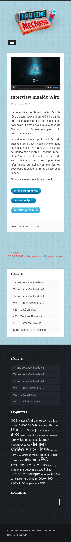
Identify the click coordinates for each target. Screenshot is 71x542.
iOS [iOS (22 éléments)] (15, 434)
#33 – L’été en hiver (24, 309)
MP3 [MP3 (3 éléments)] (21, 460)
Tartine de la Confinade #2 (28, 289)
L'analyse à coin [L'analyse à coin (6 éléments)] (21, 445)
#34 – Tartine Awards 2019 (28, 302)
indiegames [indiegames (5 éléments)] (46, 430)
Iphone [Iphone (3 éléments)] (28, 435)
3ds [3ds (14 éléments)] (14, 420)
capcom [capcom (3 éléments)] (14, 425)
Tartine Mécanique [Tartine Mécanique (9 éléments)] (25, 474)
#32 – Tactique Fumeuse (27, 316)
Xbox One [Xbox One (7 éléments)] (18, 483)
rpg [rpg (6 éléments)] (54, 465)
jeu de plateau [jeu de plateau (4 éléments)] (49, 435)
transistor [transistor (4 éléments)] (46, 474)
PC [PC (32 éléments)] (44, 459)
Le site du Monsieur (26, 190)
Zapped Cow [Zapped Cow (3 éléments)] (31, 483)
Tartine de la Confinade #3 (28, 282)
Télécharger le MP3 (26, 210)
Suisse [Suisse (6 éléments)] (48, 469)
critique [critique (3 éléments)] (51, 425)
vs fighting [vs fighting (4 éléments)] (16, 479)
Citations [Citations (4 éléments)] (42, 425)
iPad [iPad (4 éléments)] (22, 435)
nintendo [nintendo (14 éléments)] (31, 459)
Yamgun (15, 252)
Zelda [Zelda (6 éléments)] (41, 483)
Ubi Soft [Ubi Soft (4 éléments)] (55, 474)
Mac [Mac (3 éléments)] (19, 455)
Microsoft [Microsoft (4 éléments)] (26, 455)
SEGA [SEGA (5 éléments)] (39, 469)
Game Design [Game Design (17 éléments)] (25, 429)
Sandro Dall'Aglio (31, 226)
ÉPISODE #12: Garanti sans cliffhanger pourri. (35, 256)
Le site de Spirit (23, 200)
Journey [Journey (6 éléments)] (43, 439)
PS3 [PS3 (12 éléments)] (31, 465)
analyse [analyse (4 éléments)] (23, 421)
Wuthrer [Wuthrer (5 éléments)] (34, 478)
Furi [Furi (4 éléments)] (57, 425)
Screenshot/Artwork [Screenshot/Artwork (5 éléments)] (23, 469)
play (13, 87)
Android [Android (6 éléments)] (32, 420)
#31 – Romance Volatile (27, 323)
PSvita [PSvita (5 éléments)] (47, 465)
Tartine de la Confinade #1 (28, 296)
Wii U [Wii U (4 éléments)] (25, 479)
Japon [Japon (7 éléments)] (36, 435)
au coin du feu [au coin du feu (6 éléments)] (47, 420)
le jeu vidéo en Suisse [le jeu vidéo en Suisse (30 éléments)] (30, 447)
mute (48, 87)
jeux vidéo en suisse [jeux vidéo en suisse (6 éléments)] (24, 439)
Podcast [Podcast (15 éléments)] (19, 464)
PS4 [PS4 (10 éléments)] (38, 465)
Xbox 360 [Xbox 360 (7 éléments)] (46, 478)
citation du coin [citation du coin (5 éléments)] (28, 425)
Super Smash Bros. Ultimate (30, 329)
